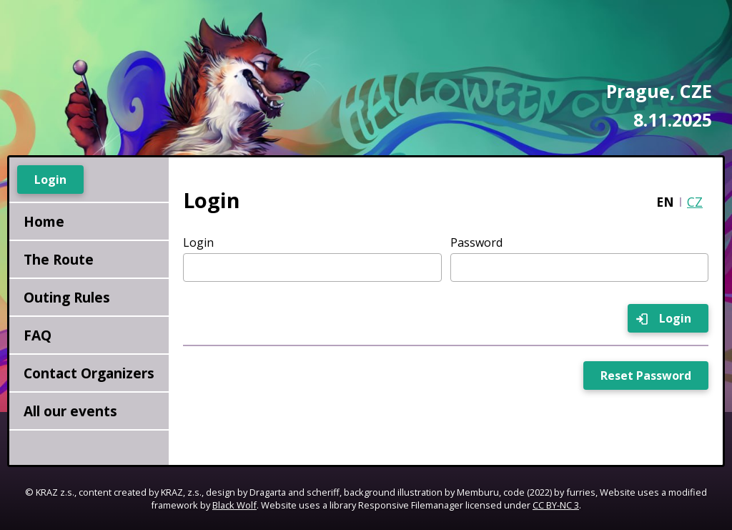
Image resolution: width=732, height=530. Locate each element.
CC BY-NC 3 (556, 505)
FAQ (37, 335)
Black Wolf (234, 505)
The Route (59, 259)
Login (198, 242)
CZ (695, 201)
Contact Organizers (89, 373)
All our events (70, 411)
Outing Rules (67, 297)
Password (476, 242)
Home (44, 221)
